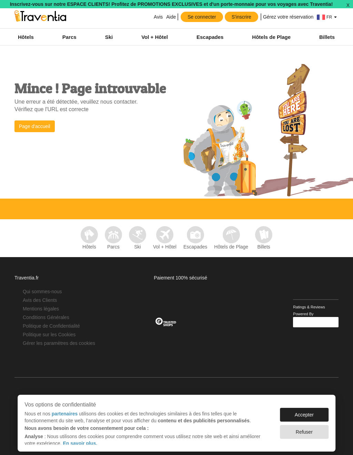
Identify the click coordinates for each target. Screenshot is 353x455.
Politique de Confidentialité (51, 326)
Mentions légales (41, 308)
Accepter (304, 411)
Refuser (304, 428)
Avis (158, 17)
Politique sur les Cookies (49, 334)
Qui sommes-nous (42, 291)
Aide (171, 17)
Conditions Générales (46, 317)
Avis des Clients (40, 300)
